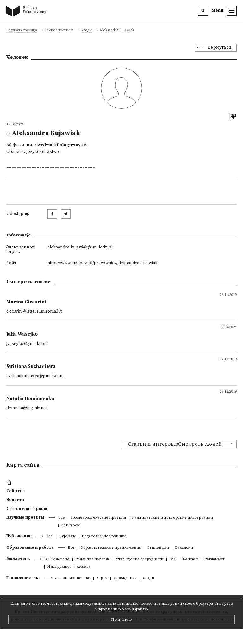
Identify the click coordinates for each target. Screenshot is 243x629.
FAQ (173, 559)
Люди (87, 30)
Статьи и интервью (26, 508)
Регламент (214, 559)
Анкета (83, 567)
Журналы (67, 536)
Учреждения (125, 578)
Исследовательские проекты (98, 518)
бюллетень (18, 558)
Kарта (101, 578)
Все (61, 518)
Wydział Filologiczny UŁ (62, 145)
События (15, 490)
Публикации (19, 536)
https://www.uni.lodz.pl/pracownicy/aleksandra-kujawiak (102, 263)
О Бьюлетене (56, 559)
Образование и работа (29, 547)
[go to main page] (27, 12)
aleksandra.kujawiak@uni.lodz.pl (80, 247)
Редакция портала (92, 559)
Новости (15, 499)
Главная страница (21, 30)
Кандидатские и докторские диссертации (172, 518)
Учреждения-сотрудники (139, 559)
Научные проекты (25, 517)
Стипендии (158, 548)
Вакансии (184, 548)
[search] (203, 11)
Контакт (190, 559)
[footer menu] (10, 482)
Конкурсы (70, 525)
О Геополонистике (72, 578)
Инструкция (59, 567)
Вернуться (220, 47)
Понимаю (121, 619)
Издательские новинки (104, 536)
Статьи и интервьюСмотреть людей (175, 444)
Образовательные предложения (110, 548)
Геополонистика (23, 577)
